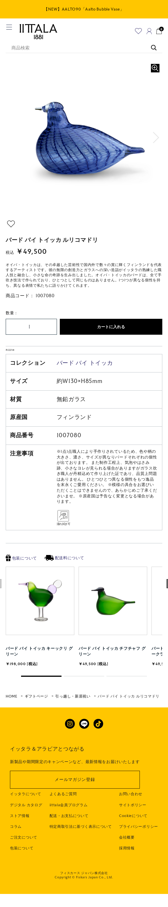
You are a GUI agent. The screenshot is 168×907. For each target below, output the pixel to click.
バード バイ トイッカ (85, 381)
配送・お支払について (69, 834)
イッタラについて (25, 812)
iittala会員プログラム (69, 823)
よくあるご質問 (63, 812)
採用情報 (127, 867)
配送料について (64, 576)
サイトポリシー (132, 823)
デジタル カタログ (26, 823)
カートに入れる (111, 326)
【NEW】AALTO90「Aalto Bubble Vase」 (84, 9)
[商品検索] (84, 48)
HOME (11, 715)
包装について (21, 576)
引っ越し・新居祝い (72, 715)
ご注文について (23, 856)
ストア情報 (20, 834)
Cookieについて (133, 834)
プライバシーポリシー (138, 845)
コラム (16, 845)
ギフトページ (36, 715)
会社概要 (127, 856)
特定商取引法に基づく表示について (81, 845)
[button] (156, 137)
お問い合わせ (130, 812)
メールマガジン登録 (75, 798)
